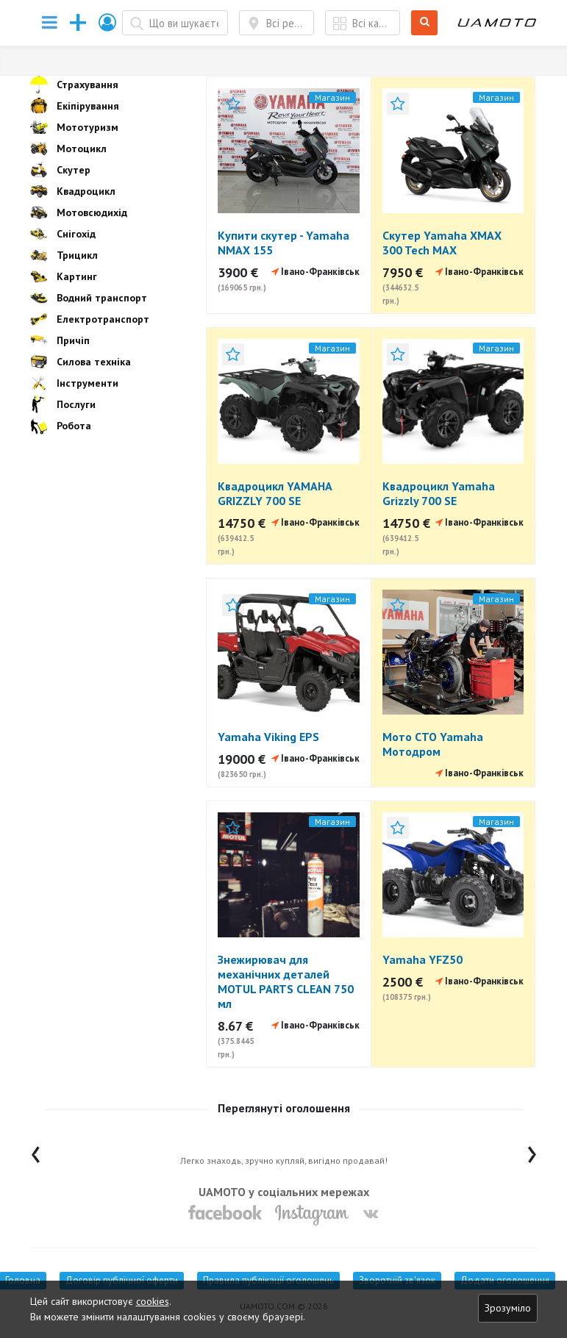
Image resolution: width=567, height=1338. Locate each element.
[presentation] (35, 1150)
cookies (152, 1301)
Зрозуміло (508, 1307)
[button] (108, 22)
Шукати (425, 23)
